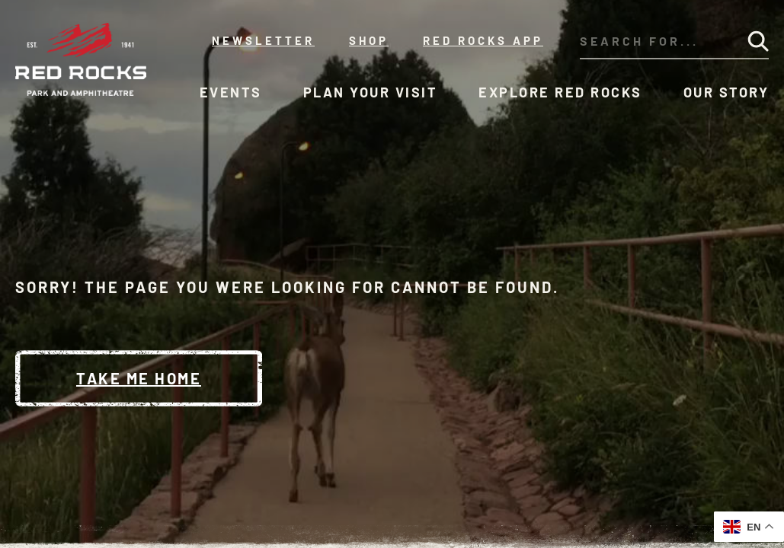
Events (231, 92)
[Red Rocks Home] (82, 59)
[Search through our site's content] (651, 41)
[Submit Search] (758, 41)
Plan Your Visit (370, 92)
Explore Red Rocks (560, 92)
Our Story (726, 92)
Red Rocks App (483, 40)
